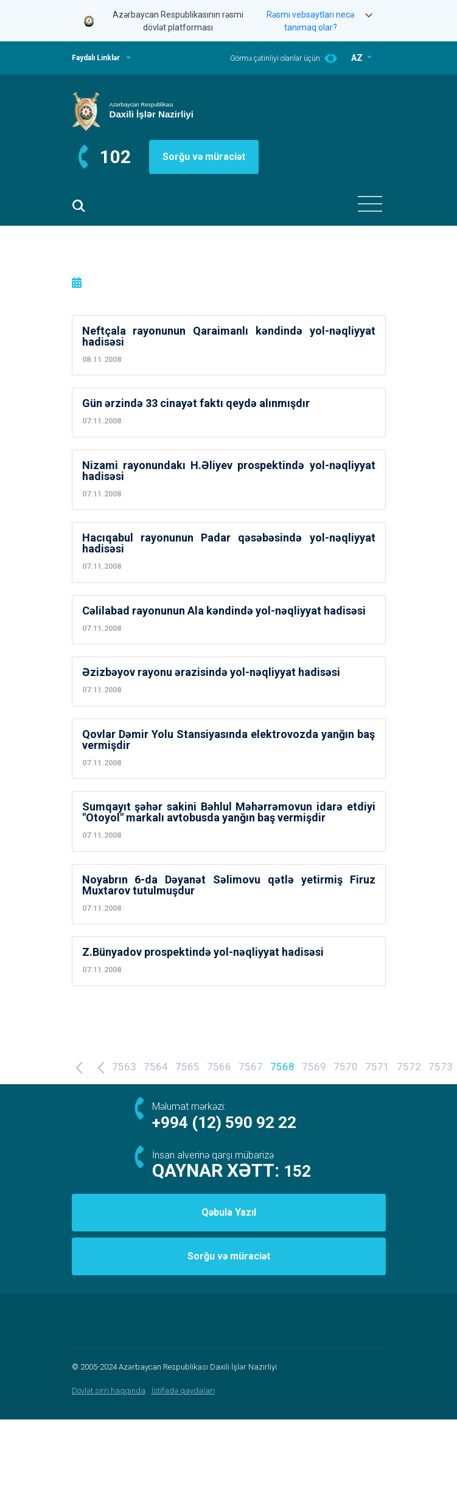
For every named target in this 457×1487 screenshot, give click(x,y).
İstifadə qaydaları (183, 1390)
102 (115, 156)
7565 (187, 1066)
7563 (124, 1066)
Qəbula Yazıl (228, 1212)
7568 (282, 1066)
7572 (409, 1066)
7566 (219, 1066)
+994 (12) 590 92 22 (224, 1122)
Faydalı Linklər (96, 58)
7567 (251, 1066)
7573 (440, 1066)
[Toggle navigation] (370, 204)
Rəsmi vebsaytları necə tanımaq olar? (310, 21)
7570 (345, 1066)
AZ (358, 58)
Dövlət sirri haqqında (108, 1390)
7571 (377, 1066)
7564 (156, 1066)
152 (297, 1171)
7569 (314, 1066)
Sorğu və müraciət (203, 156)
